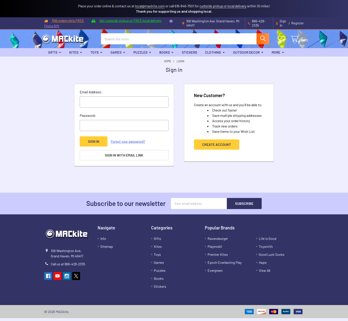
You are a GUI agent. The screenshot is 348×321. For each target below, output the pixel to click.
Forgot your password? (128, 144)
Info (103, 241)
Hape (263, 265)
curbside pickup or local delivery (223, 6)
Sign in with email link (124, 158)
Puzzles (142, 55)
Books (166, 55)
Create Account (216, 147)
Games (118, 55)
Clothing (215, 55)
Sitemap (106, 249)
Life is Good (267, 241)
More (278, 55)
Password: (88, 118)
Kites (75, 55)
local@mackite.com (150, 6)
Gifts (54, 55)
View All (264, 273)
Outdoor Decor (248, 55)
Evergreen (215, 273)
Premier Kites (218, 257)
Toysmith (266, 249)
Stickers (189, 55)
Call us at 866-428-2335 (68, 267)
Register (297, 23)
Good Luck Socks (272, 257)
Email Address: (91, 95)
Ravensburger (218, 241)
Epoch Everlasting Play (225, 265)
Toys (96, 55)
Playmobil (215, 249)
